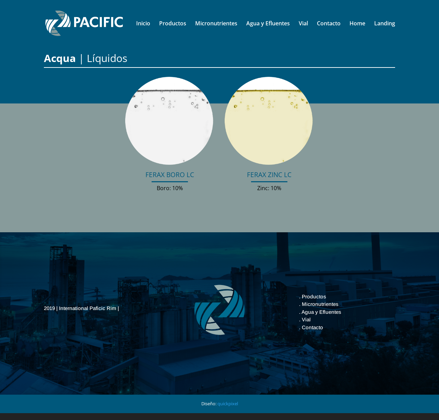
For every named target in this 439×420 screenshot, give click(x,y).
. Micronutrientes (319, 304)
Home (357, 24)
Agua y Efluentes (268, 24)
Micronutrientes (216, 24)
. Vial (305, 319)
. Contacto (311, 327)
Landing (384, 24)
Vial (303, 24)
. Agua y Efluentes (320, 312)
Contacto (329, 24)
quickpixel (227, 403)
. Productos (312, 296)
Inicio (143, 24)
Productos (172, 24)
